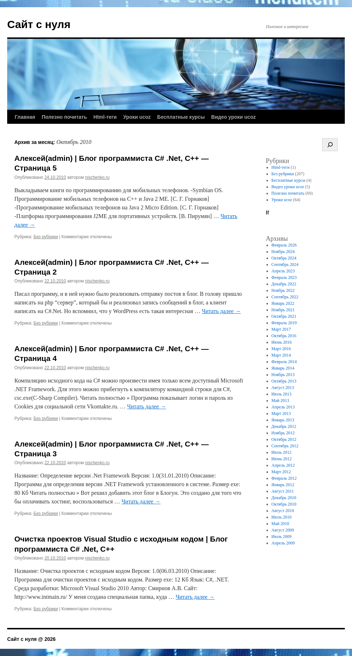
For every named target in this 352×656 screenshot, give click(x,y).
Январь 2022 (283, 303)
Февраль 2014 (284, 361)
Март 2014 (281, 355)
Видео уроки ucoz (233, 117)
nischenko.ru (97, 177)
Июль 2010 (282, 517)
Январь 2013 (283, 419)
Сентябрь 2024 (285, 264)
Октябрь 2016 (284, 335)
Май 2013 (280, 400)
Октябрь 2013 (284, 381)
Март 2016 (281, 348)
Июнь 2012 (282, 458)
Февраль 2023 (284, 277)
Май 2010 (280, 523)
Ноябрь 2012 (283, 432)
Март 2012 (281, 471)
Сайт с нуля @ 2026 (31, 639)
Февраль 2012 (284, 478)
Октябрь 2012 (284, 439)
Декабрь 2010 (284, 497)
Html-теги (105, 117)
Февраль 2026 (284, 245)
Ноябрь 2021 (283, 309)
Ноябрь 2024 (283, 251)
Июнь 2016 (282, 342)
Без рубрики (45, 236)
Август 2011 (283, 491)
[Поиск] (330, 144)
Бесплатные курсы (181, 117)
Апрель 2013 (283, 407)
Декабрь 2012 (284, 426)
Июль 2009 (282, 536)
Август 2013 (283, 387)
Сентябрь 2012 (285, 445)
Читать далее (221, 311)
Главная (25, 117)
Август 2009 (283, 530)
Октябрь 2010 (284, 504)
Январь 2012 (283, 484)
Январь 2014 (283, 368)
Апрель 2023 (283, 270)
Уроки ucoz (137, 117)
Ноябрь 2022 (283, 290)
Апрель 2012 (283, 465)
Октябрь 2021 (284, 316)
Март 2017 (281, 329)
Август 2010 (283, 510)
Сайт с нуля (38, 24)
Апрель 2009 (283, 543)
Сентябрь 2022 (285, 296)
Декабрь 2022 (284, 283)
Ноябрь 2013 (283, 374)
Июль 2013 (282, 394)
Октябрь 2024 (284, 258)
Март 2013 (281, 413)
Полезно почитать (64, 117)
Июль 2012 (282, 452)
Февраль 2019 (284, 322)
